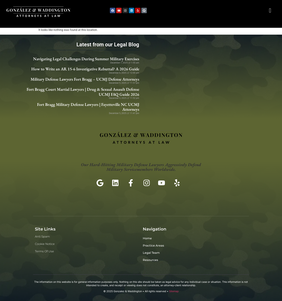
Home (147, 238)
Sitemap (174, 291)
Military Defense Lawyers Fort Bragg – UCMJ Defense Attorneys (85, 79)
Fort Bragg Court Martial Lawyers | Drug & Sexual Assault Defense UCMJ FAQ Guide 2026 (83, 92)
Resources (150, 260)
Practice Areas (153, 245)
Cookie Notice (45, 244)
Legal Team (151, 252)
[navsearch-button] (270, 10)
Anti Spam (42, 236)
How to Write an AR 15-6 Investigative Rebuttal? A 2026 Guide (85, 69)
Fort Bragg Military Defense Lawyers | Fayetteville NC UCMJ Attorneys (88, 107)
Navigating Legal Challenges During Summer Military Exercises (86, 58)
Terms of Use (44, 251)
